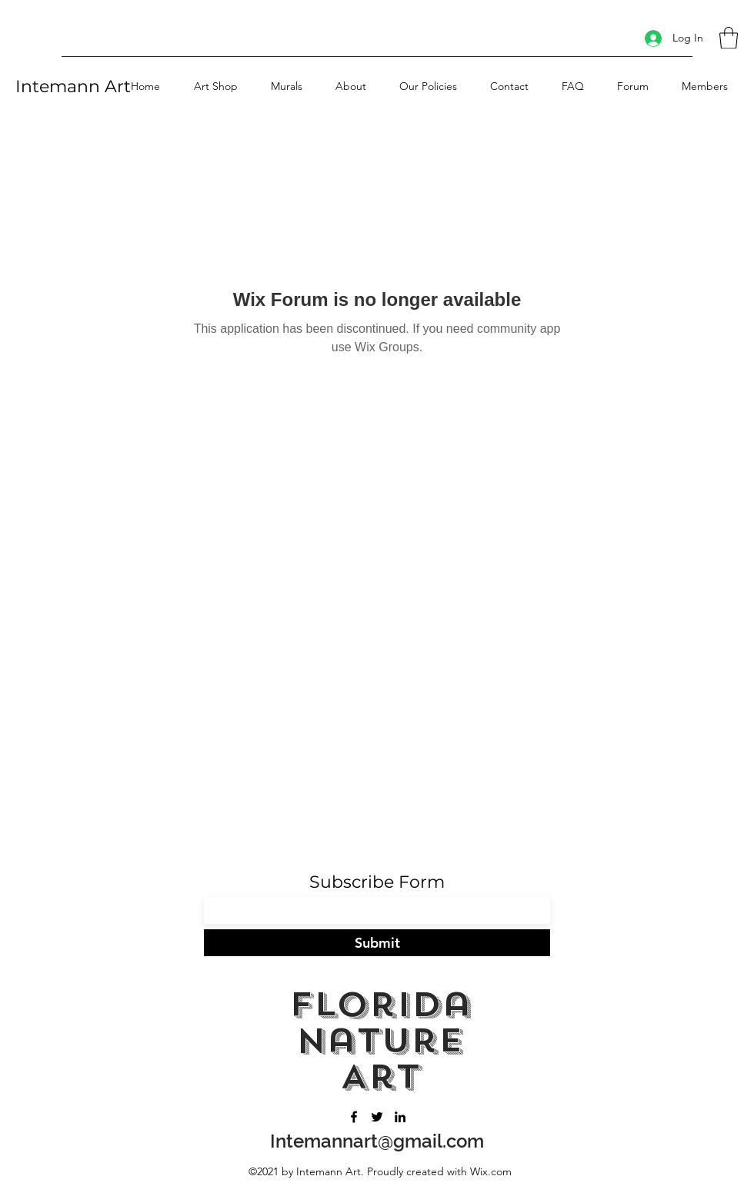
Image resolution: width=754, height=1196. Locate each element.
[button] (728, 38)
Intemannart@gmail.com (377, 1141)
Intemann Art (73, 86)
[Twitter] (377, 1117)
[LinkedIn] (400, 1117)
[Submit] (377, 942)
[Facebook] (354, 1117)
